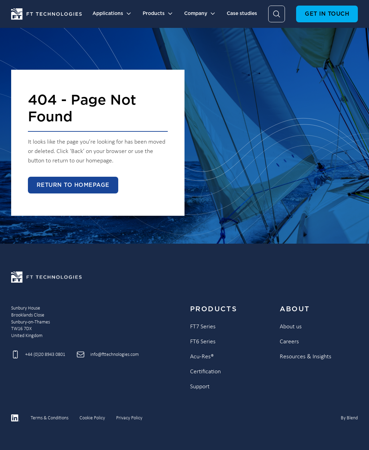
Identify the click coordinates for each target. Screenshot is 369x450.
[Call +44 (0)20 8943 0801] (38, 354)
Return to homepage (73, 185)
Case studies (242, 13)
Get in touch (327, 14)
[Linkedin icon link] (15, 418)
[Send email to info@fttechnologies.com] (107, 354)
